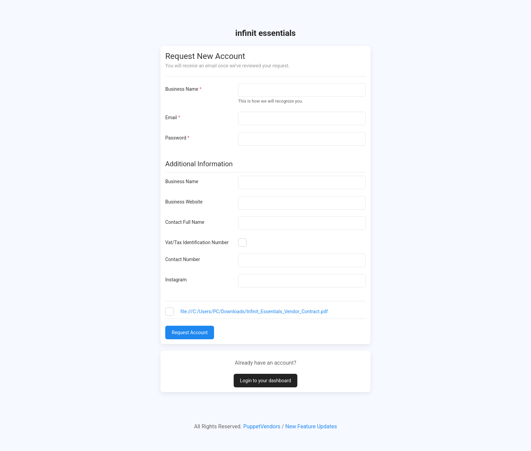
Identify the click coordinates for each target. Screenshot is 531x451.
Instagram (176, 279)
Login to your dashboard (265, 380)
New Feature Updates (311, 426)
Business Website (184, 202)
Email (172, 117)
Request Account (190, 332)
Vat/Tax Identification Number (197, 242)
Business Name (183, 89)
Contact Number (182, 259)
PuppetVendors (261, 426)
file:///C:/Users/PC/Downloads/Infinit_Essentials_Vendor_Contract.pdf (254, 311)
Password (177, 138)
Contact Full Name (184, 222)
